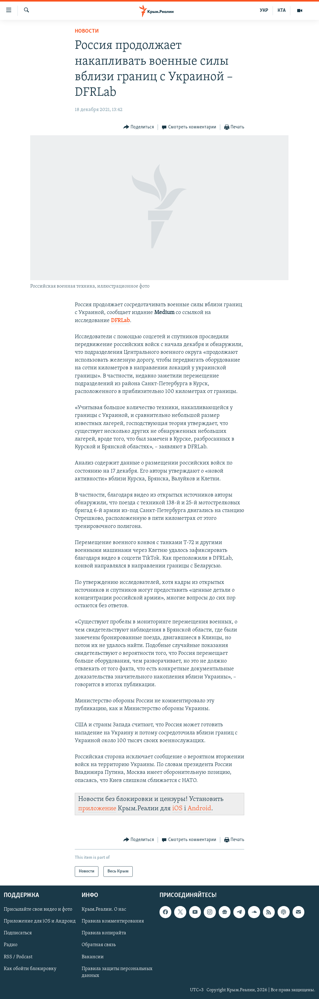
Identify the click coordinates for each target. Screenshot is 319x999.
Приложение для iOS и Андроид (40, 921)
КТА (282, 10)
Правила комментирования (113, 921)
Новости (87, 31)
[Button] (138, 127)
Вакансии (93, 957)
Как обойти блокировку (30, 968)
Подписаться (18, 933)
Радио (10, 945)
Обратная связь (99, 945)
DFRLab (120, 321)
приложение (97, 808)
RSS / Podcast (18, 957)
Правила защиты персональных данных (117, 972)
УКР (264, 10)
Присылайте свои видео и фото (38, 909)
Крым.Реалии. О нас (104, 909)
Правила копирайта (104, 933)
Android (199, 808)
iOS (177, 808)
